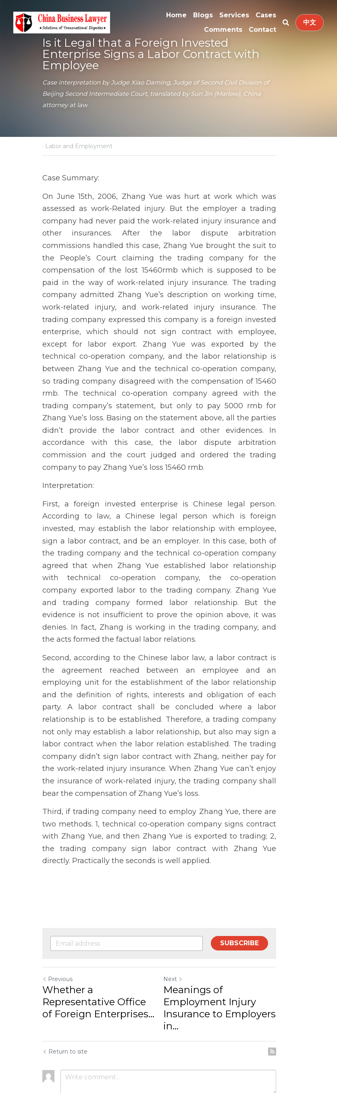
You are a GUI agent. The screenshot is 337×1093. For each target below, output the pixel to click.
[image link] (61, 22)
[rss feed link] (291, 1002)
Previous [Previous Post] (57, 929)
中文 (309, 22)
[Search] (286, 22)
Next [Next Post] (182, 929)
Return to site (64, 1002)
